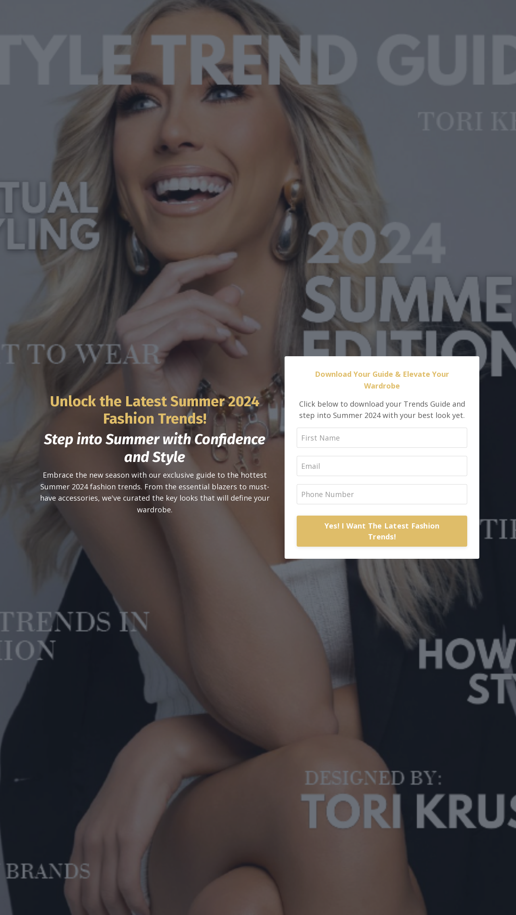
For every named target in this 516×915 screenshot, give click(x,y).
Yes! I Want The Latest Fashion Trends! (382, 531)
